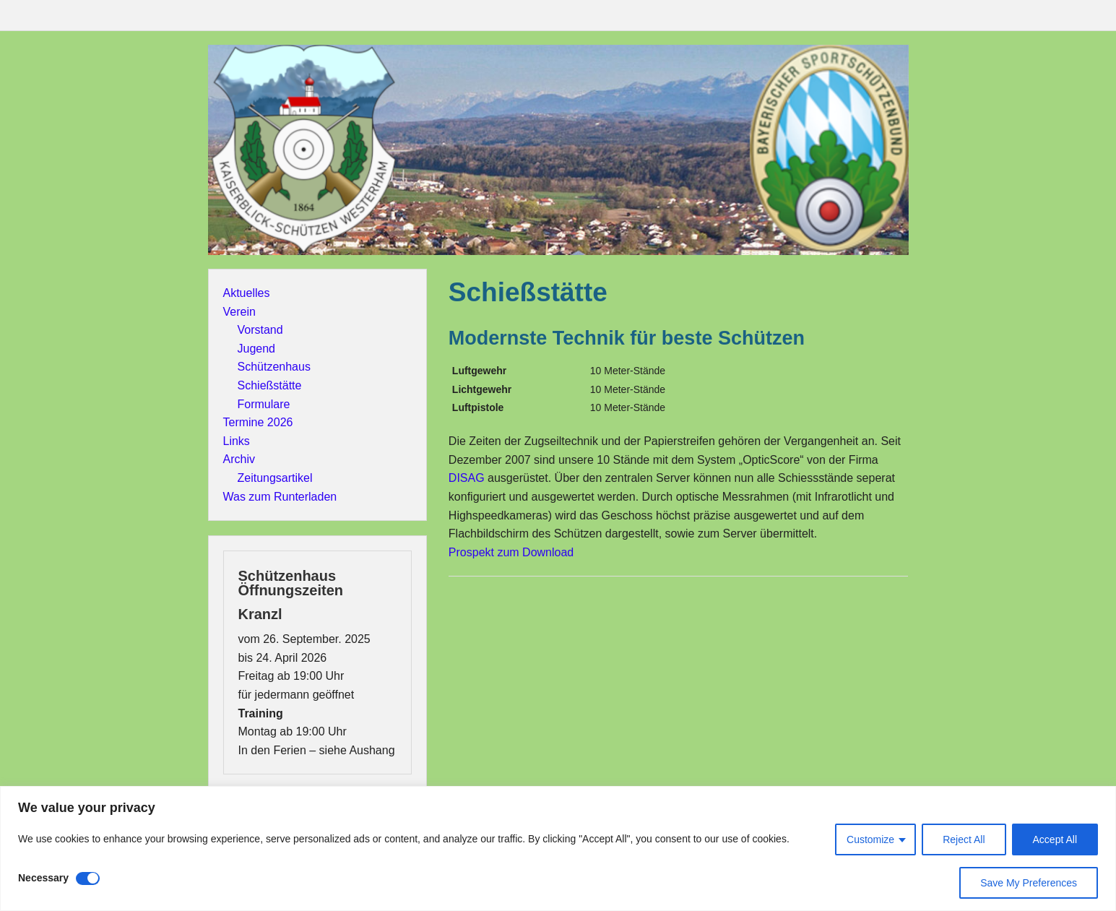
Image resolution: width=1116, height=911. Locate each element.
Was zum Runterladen (280, 497)
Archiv (239, 459)
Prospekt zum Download (511, 552)
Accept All (1055, 839)
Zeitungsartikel (275, 478)
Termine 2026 (258, 422)
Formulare (264, 404)
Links (236, 441)
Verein (239, 312)
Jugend (257, 348)
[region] (558, 848)
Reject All (964, 839)
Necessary (43, 878)
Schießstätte (270, 385)
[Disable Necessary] (88, 878)
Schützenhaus (274, 366)
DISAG (467, 478)
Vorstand (260, 330)
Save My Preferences (1028, 883)
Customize (870, 839)
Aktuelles (246, 293)
